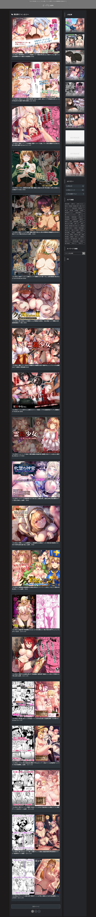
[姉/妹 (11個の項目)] (67, 226)
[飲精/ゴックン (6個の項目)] (81, 233)
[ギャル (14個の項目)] (82, 222)
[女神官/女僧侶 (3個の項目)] (74, 239)
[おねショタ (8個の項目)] (68, 230)
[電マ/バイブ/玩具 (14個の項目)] (69, 222)
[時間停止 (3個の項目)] (68, 239)
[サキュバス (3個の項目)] (82, 239)
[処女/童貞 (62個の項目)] (75, 208)
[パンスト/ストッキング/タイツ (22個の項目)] (71, 215)
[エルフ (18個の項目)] (82, 217)
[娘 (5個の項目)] (83, 235)
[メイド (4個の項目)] (77, 237)
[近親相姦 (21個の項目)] (68, 217)
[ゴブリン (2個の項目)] (75, 244)
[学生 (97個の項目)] (67, 206)
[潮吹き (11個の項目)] (83, 226)
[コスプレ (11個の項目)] (77, 226)
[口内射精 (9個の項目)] (82, 228)
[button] (83, 253)
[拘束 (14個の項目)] (82, 219)
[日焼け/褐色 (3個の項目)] (76, 241)
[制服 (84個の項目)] (71, 206)
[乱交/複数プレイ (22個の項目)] (80, 213)
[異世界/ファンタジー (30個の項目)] (70, 213)
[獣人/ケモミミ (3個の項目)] (69, 241)
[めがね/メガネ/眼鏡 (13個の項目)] (69, 224)
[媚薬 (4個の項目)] (83, 237)
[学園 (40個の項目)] (72, 211)
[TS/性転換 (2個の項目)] (68, 244)
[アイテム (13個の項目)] (78, 224)
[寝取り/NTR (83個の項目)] (76, 206)
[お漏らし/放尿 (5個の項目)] (78, 235)
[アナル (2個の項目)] (82, 244)
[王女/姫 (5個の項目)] (67, 235)
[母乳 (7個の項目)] (74, 233)
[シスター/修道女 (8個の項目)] (76, 230)
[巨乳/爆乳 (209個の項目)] (68, 204)
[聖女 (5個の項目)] (72, 235)
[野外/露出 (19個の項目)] (75, 217)
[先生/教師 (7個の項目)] (68, 233)
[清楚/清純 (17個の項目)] (75, 219)
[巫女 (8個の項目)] (83, 230)
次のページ (35, 907)
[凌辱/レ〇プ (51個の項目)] (81, 208)
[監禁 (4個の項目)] (72, 237)
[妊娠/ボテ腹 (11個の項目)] (72, 226)
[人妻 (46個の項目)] (67, 211)
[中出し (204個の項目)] (74, 204)
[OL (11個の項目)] (83, 224)
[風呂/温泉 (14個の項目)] (77, 222)
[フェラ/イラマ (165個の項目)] (81, 204)
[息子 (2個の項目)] (82, 241)
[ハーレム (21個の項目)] (82, 215)
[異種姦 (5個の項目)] (67, 237)
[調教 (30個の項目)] (77, 211)
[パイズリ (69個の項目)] (82, 206)
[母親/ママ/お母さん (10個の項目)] (69, 228)
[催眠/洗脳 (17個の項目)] (68, 219)
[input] (75, 253)
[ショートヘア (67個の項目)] (68, 208)
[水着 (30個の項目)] (82, 211)
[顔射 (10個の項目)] (76, 228)
